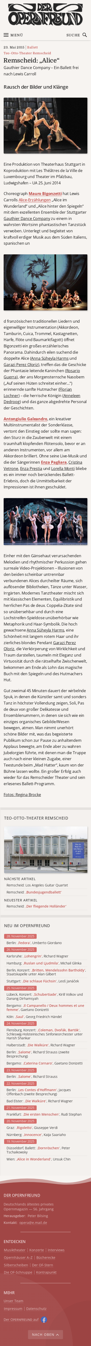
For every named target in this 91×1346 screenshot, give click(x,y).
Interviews (56, 1250)
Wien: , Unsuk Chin (38, 1159)
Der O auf (21, 1319)
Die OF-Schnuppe (18, 1272)
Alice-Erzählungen (35, 200)
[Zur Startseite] (45, 14)
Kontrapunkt (46, 1272)
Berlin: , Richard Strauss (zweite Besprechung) (38, 1054)
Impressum (13, 1309)
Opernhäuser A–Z (18, 1258)
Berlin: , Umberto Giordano (34, 943)
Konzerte (36, 1250)
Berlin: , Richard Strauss (32, 1077)
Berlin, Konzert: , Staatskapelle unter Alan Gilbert (46, 972)
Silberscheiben (16, 1265)
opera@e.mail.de (33, 1222)
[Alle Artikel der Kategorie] (45, 849)
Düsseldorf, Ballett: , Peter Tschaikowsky (38, 1150)
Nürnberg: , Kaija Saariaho (36, 1135)
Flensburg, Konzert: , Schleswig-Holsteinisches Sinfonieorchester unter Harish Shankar (45, 1034)
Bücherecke (45, 1258)
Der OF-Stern (42, 1265)
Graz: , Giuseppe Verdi (32, 1128)
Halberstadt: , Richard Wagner (41, 1045)
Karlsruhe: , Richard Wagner (37, 956)
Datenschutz (36, 1309)
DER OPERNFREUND (22, 1195)
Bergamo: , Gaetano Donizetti (45, 1008)
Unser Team (13, 1301)
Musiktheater (14, 1250)
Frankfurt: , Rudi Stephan (44, 1114)
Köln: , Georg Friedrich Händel (34, 1017)
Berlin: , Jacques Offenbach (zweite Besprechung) (39, 1092)
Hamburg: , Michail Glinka (44, 963)
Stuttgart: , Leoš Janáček (43, 981)
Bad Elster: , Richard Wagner (40, 1101)
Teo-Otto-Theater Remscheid (27, 53)
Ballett (32, 47)
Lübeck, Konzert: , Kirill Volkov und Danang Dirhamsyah (45, 997)
